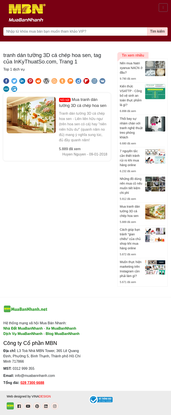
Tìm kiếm (157, 31)
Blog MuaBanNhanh (62, 334)
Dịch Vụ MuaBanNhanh (23, 334)
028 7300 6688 (32, 383)
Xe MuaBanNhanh (61, 328)
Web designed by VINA (29, 396)
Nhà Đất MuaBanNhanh (23, 328)
